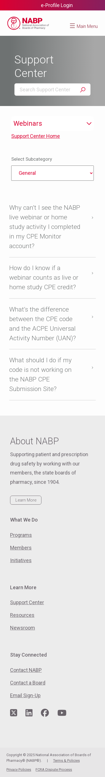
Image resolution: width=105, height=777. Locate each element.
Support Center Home (35, 136)
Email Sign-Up (25, 695)
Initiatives (21, 560)
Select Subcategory (31, 159)
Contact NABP (26, 670)
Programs (21, 535)
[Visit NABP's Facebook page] (45, 713)
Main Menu (87, 26)
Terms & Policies (66, 760)
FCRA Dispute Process (54, 769)
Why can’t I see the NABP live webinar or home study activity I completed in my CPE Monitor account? (44, 227)
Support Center (27, 602)
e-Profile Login (57, 5)
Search (82, 89)
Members (21, 548)
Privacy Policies (18, 769)
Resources (22, 615)
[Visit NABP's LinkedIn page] (28, 713)
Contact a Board (27, 683)
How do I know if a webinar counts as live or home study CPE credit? (43, 277)
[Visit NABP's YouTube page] (61, 713)
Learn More (25, 500)
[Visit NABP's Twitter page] (13, 713)
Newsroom (22, 628)
